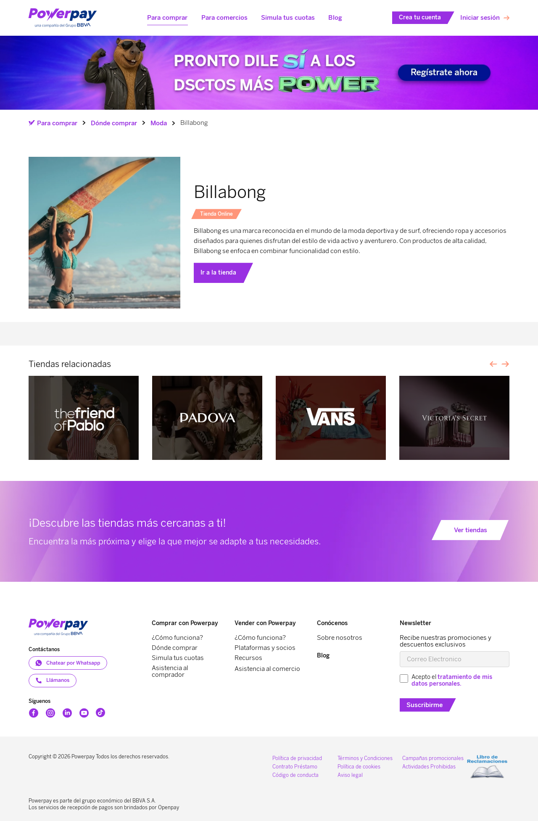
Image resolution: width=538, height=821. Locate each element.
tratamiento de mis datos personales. (452, 680)
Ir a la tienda (218, 272)
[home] (62, 18)
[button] (167, 18)
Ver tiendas (470, 530)
